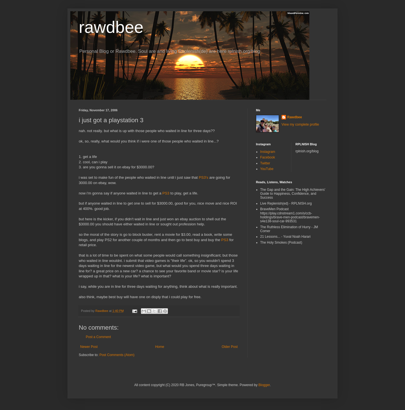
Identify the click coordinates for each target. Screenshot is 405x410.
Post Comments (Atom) (116, 355)
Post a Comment (98, 337)
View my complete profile (300, 124)
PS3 (165, 193)
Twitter (265, 163)
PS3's (203, 177)
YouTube (266, 169)
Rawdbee (294, 117)
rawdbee (111, 27)
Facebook (267, 157)
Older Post (230, 347)
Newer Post (89, 347)
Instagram (267, 152)
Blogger (264, 385)
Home (159, 347)
